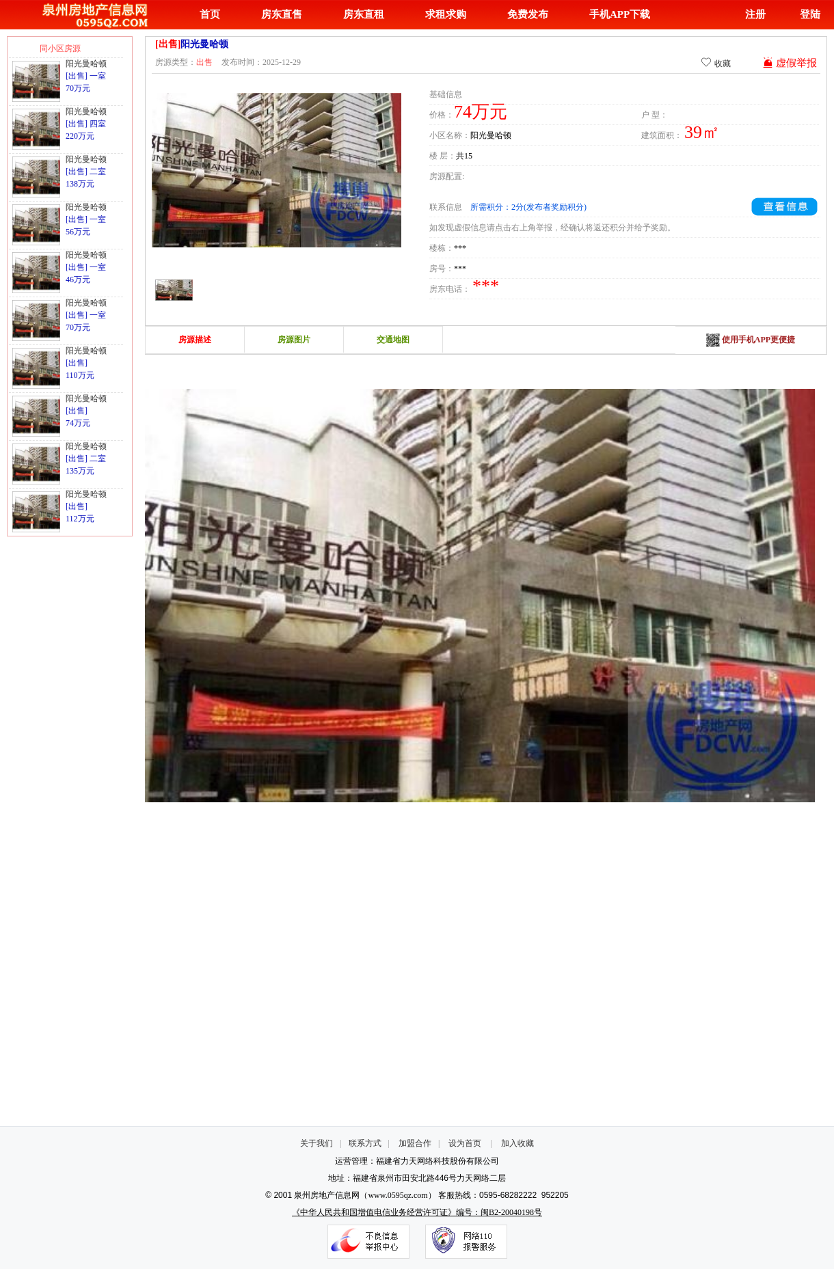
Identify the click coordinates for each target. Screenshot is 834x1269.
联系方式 (365, 1143)
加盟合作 (415, 1143)
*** (460, 248)
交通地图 (393, 339)
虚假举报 (789, 62)
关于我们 (316, 1143)
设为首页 (464, 1143)
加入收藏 (517, 1143)
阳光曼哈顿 (86, 63)
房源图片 (294, 339)
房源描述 (194, 339)
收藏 (716, 62)
